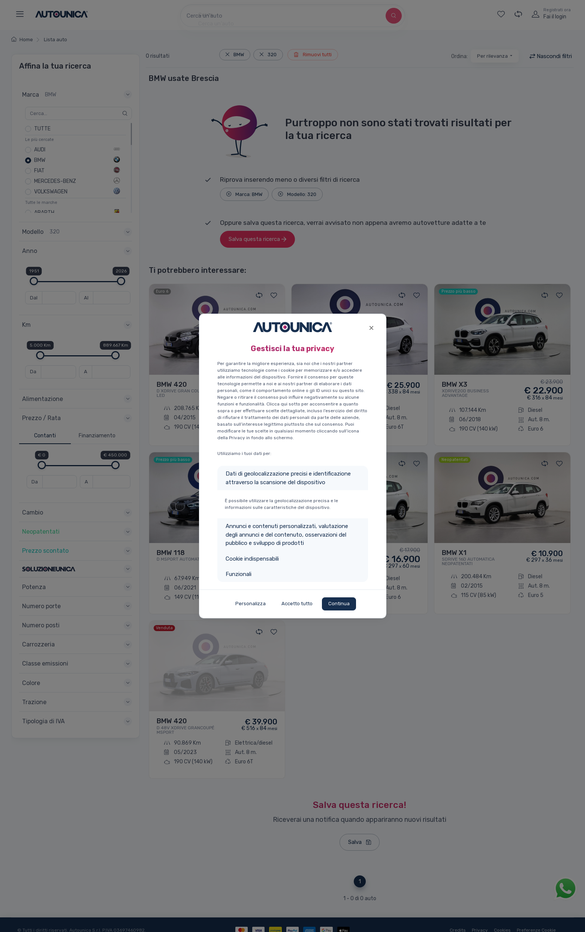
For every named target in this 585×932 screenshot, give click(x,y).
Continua (339, 603)
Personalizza (250, 603)
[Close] (372, 327)
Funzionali (238, 574)
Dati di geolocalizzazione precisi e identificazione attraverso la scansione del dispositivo (288, 478)
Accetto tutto (297, 603)
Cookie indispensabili (252, 558)
